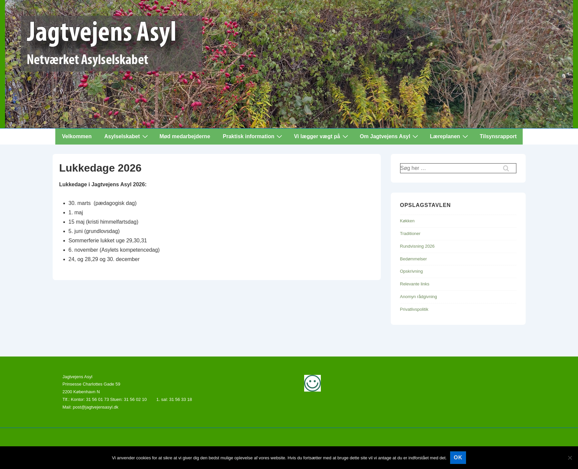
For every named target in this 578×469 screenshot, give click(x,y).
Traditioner (410, 233)
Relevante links (414, 283)
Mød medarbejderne (185, 136)
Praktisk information (253, 136)
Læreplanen (450, 136)
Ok (458, 457)
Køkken (407, 220)
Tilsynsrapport (498, 136)
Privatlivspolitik (414, 309)
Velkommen (77, 136)
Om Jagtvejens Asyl (390, 136)
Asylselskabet (127, 136)
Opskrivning (411, 271)
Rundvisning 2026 (417, 246)
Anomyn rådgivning (418, 296)
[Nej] (569, 457)
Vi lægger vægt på (321, 136)
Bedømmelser (413, 258)
